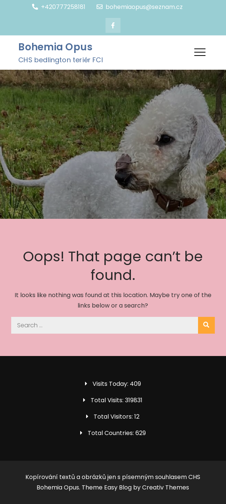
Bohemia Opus (55, 47)
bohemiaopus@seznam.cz (140, 7)
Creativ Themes (165, 487)
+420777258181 (58, 7)
